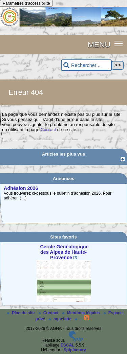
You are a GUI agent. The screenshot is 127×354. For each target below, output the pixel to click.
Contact (48, 129)
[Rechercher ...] (86, 65)
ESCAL (68, 345)
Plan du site (21, 313)
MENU (99, 44)
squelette (60, 319)
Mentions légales (81, 313)
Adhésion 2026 (21, 188)
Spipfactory (75, 350)
